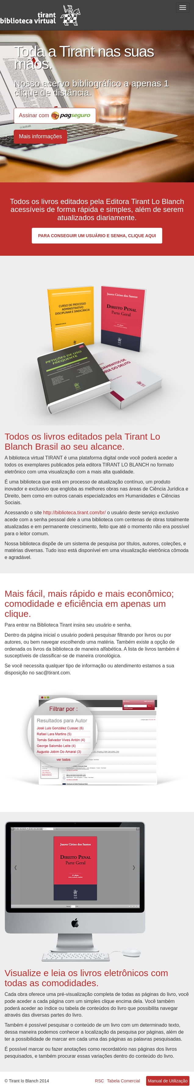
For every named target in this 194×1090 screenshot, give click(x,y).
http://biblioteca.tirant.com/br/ (74, 512)
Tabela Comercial (123, 1080)
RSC (99, 1080)
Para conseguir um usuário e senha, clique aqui (97, 235)
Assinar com (55, 115)
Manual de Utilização (168, 1080)
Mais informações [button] (40, 136)
